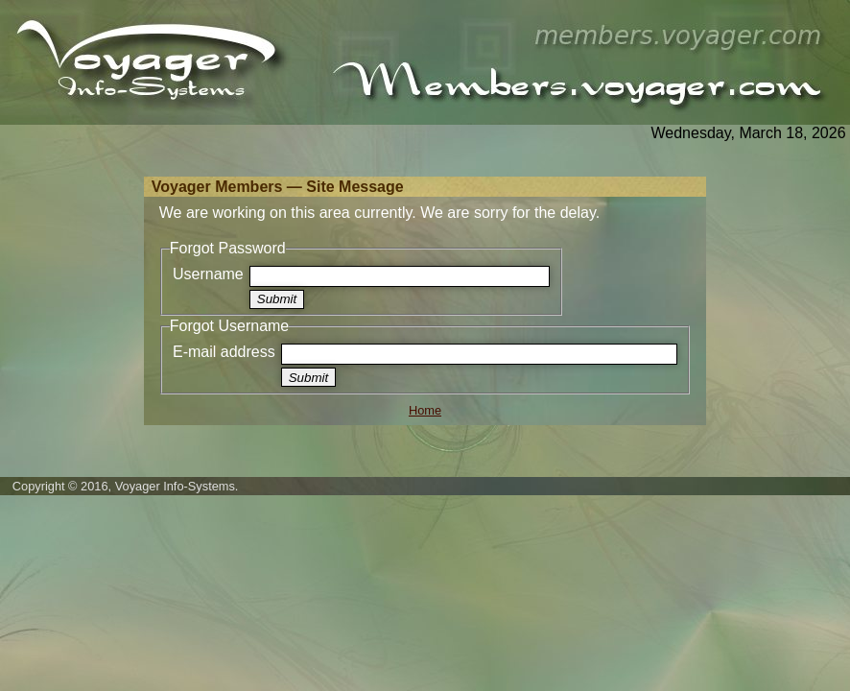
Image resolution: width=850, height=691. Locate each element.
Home (425, 410)
